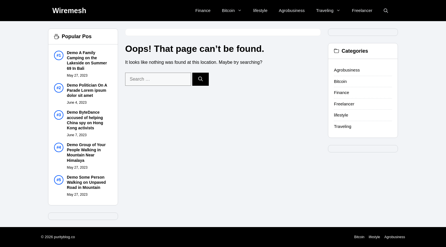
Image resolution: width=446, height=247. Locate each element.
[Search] (200, 79)
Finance (202, 10)
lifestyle (260, 10)
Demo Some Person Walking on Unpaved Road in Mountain (86, 182)
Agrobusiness (292, 10)
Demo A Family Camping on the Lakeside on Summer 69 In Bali (87, 60)
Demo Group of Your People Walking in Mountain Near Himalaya (86, 152)
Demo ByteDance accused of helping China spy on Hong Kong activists (85, 120)
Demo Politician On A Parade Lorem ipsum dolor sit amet (87, 90)
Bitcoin (234, 10)
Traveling (331, 10)
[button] (386, 10)
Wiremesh (69, 11)
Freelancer (362, 10)
